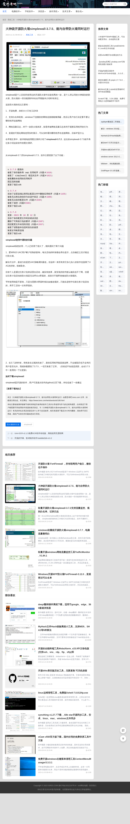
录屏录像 (112, 276)
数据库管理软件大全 (103, 291)
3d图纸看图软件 (103, 286)
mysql (102, 244)
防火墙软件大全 (13, 424)
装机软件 (103, 272)
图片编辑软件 (122, 239)
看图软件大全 (112, 248)
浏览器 (41, 11)
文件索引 (112, 286)
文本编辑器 (103, 201)
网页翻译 (112, 211)
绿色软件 (112, 220)
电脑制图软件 (112, 253)
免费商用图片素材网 (122, 215)
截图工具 (122, 206)
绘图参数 (103, 267)
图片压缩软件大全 (103, 253)
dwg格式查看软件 (122, 281)
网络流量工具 (103, 276)
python (121, 262)
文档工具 (122, 258)
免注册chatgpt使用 (103, 234)
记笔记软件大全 (103, 211)
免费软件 (103, 192)
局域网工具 (122, 220)
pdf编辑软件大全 (122, 225)
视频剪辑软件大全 (112, 197)
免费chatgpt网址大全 (103, 225)
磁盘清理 (103, 197)
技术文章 (66, 11)
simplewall (28, 424)
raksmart (112, 267)
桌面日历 (112, 229)
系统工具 (11, 20)
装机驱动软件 (103, 248)
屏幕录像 (122, 192)
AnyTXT (122, 291)
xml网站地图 (83, 816)
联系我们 (92, 816)
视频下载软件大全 (103, 215)
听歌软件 (103, 220)
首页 (5, 11)
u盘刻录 (112, 272)
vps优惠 (122, 267)
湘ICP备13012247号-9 (67, 816)
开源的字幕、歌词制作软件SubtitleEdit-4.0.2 (33, 438)
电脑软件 (16, 11)
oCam (102, 258)
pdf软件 (112, 192)
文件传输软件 (122, 234)
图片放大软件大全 (112, 281)
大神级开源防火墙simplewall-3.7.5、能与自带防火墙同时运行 (40, 20)
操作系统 (53, 11)
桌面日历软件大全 (122, 248)
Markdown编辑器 (122, 286)
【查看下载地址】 (14, 389)
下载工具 (112, 258)
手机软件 (29, 11)
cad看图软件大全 (103, 281)
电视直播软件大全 (112, 234)
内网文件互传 (122, 253)
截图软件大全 (112, 201)
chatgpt (112, 206)
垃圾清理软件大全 (112, 215)
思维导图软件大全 (122, 211)
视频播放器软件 (122, 201)
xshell (121, 272)
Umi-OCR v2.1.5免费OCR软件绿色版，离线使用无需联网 (38, 433)
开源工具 (103, 229)
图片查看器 (122, 229)
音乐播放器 (112, 239)
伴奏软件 (122, 244)
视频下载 (122, 276)
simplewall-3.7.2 (54, 139)
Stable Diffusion (112, 244)
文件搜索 (112, 262)
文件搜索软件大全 (103, 239)
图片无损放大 (103, 206)
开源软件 (103, 262)
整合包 (79, 11)
